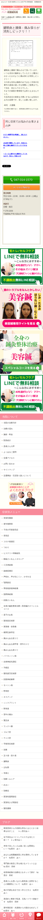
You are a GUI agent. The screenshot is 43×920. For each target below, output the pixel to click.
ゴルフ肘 (7, 732)
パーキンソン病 (10, 656)
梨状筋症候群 (9, 621)
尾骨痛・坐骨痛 (10, 627)
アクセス (30, 918)
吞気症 (6, 536)
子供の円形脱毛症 (11, 530)
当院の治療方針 (10, 423)
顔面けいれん (9, 600)
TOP (2, 17)
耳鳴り (6, 773)
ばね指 (6, 767)
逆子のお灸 (8, 615)
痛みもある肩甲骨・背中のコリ (16, 644)
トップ (4, 918)
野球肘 (6, 691)
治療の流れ (8, 429)
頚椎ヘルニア (9, 779)
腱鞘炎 (6, 761)
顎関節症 (7, 583)
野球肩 (6, 709)
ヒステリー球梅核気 (12, 553)
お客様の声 (10, 17)
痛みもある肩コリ (11, 650)
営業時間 (21, 918)
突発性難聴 (8, 518)
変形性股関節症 (10, 797)
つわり (6, 547)
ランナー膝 (8, 726)
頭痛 (5, 750)
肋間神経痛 (8, 594)
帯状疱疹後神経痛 (11, 588)
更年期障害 (8, 524)
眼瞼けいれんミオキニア (14, 559)
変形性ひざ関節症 (11, 802)
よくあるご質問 (10, 452)
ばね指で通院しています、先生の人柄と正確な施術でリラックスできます (15, 145)
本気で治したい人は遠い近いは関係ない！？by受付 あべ (19, 847)
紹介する (38, 918)
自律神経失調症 (10, 662)
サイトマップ (9, 470)
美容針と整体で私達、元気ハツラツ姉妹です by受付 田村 (21, 900)
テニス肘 (7, 738)
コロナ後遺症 (9, 542)
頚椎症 (6, 791)
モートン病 (8, 685)
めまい (6, 785)
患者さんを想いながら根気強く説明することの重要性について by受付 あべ (21, 882)
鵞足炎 (6, 720)
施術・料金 (13, 918)
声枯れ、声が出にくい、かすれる (17, 577)
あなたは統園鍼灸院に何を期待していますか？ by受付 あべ (21, 856)
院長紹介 (7, 440)
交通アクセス (9, 458)
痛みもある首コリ (11, 638)
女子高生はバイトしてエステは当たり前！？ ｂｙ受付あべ (19, 838)
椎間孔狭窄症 (9, 632)
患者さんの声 (9, 446)
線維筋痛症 (8, 571)
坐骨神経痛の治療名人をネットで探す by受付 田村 (21, 873)
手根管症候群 (9, 744)
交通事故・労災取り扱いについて (17, 476)
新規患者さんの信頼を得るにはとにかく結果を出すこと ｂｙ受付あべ (21, 829)
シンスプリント (10, 703)
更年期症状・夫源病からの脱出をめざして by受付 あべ (22, 909)
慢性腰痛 (7, 808)
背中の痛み (8, 714)
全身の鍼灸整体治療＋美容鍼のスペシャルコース (21, 607)
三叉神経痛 (8, 565)
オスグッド (8, 697)
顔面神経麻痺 (9, 679)
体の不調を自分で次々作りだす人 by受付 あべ (22, 891)
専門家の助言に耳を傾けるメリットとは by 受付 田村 (21, 865)
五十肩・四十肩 (10, 756)
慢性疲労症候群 (10, 673)
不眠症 (6, 668)
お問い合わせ (9, 464)
